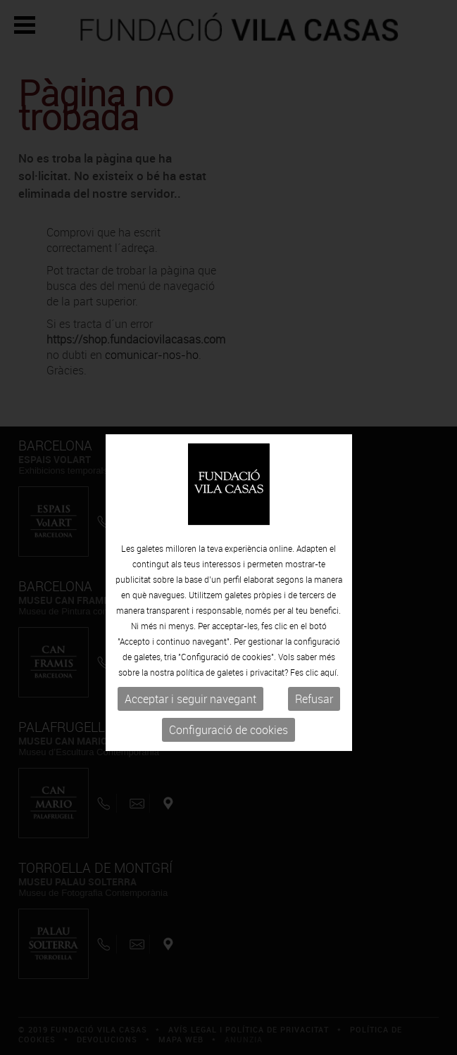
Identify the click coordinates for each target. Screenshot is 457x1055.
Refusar (314, 717)
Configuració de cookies (228, 748)
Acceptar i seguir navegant (190, 717)
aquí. (329, 690)
